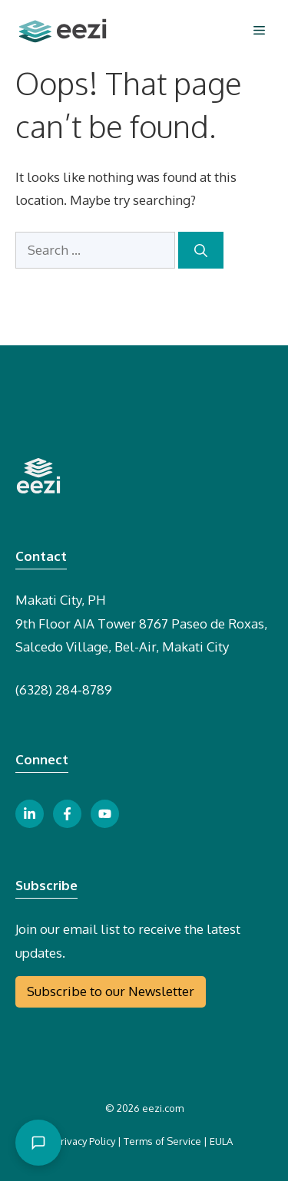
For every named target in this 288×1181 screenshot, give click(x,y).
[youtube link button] (105, 814)
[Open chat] (38, 1143)
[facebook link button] (67, 814)
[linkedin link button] (29, 814)
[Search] (200, 250)
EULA (221, 1141)
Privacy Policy (85, 1141)
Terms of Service (162, 1141)
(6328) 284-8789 (63, 689)
